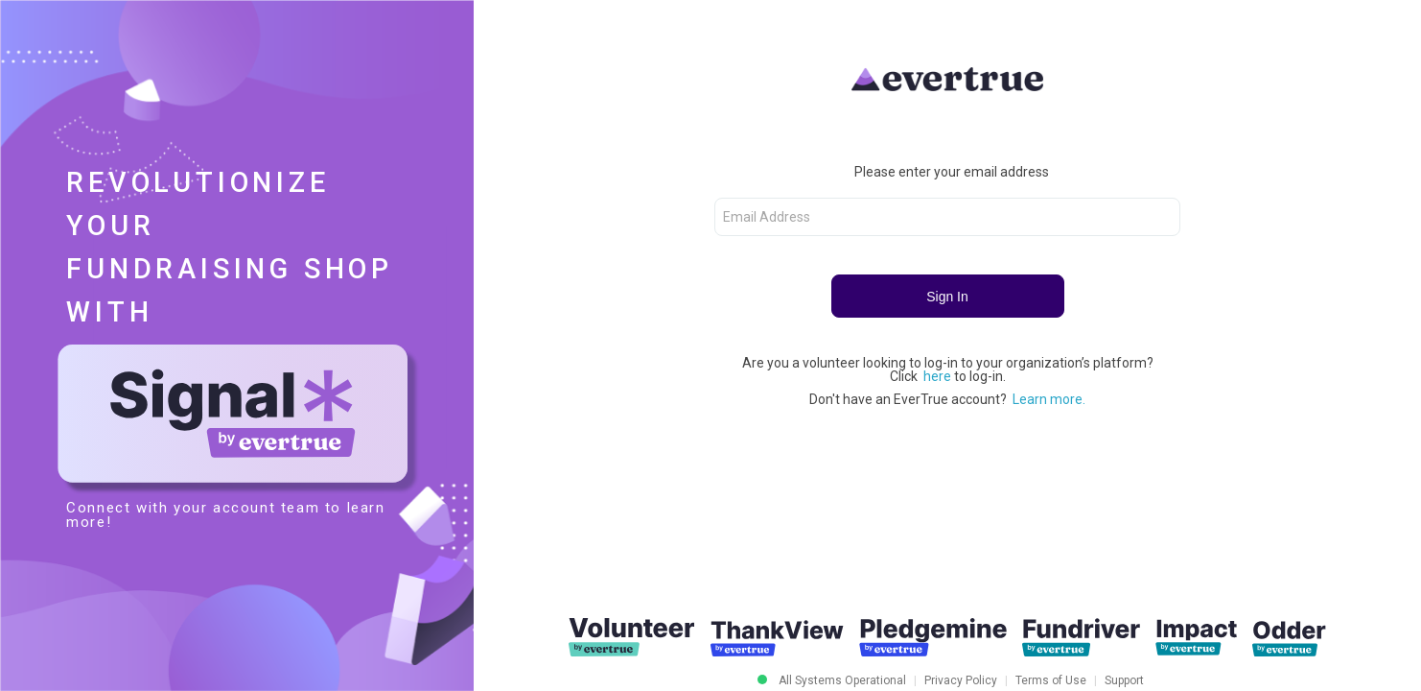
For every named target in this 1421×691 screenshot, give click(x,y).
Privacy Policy (960, 680)
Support (1124, 680)
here (938, 376)
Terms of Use (1050, 680)
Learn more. (1049, 399)
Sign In (947, 296)
